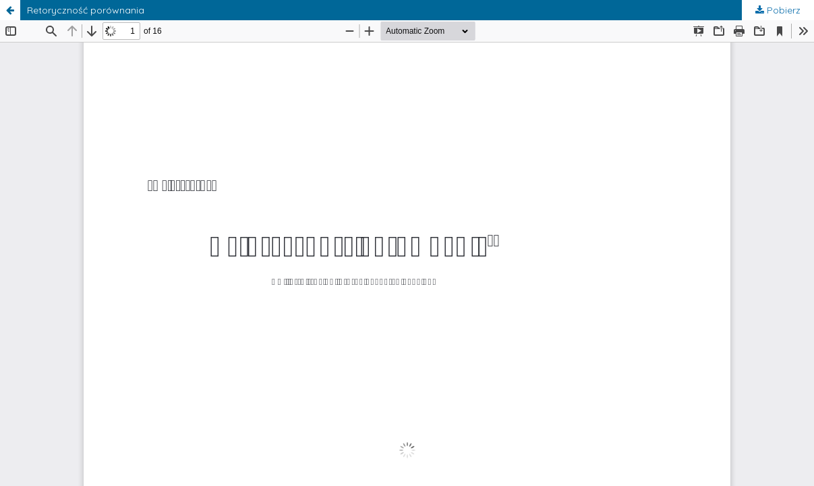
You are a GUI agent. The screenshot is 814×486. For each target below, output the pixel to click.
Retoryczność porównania (85, 10)
